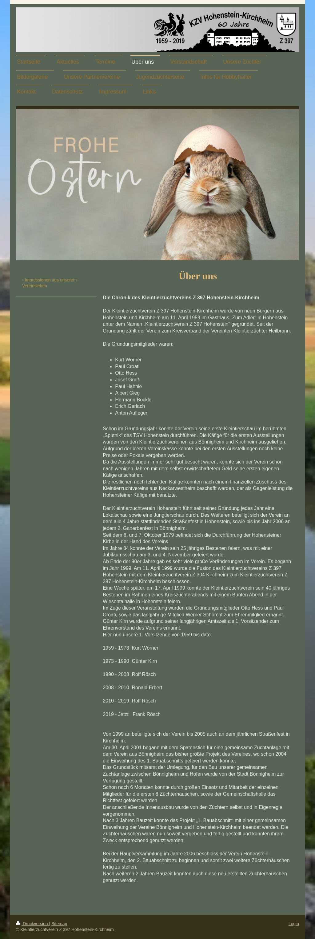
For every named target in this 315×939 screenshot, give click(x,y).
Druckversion (32, 923)
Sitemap (59, 923)
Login (294, 923)
